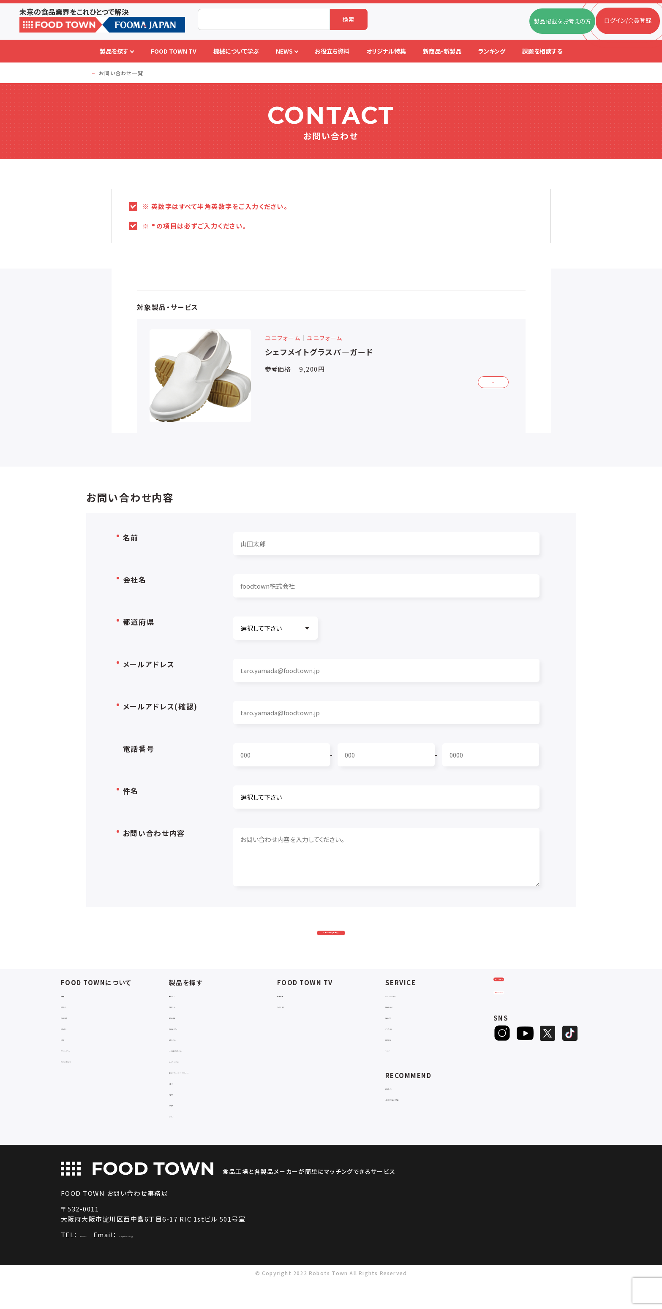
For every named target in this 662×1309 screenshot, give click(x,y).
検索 (349, 19)
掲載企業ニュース (408, 1026)
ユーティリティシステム (198, 1081)
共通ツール (184, 1110)
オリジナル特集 (405, 1048)
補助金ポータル (405, 1108)
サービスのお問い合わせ (93, 1081)
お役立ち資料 (402, 1037)
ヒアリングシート (526, 1038)
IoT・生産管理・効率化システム (209, 1070)
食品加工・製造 (189, 1037)
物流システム (186, 1015)
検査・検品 (183, 1121)
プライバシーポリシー (89, 1070)
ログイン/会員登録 (526, 1010)
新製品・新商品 (405, 1059)
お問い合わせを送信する (331, 941)
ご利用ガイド (77, 1026)
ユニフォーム (185, 1143)
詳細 (487, 380)
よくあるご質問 (80, 1037)
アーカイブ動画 (296, 1026)
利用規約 (73, 1059)
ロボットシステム (190, 1059)
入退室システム (189, 1026)
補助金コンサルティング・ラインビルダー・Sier (223, 1095)
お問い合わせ (78, 1048)
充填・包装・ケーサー (196, 1048)
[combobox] (264, 19)
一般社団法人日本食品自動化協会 (430, 1119)
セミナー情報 (294, 1015)
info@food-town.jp (192, 1262)
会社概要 (73, 1015)
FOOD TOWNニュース (414, 1015)
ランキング (399, 1070)
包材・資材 (183, 1132)
